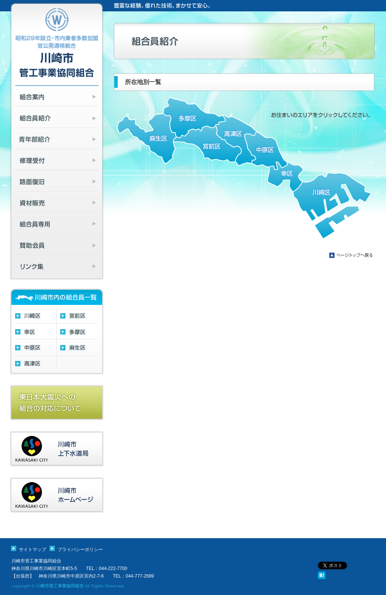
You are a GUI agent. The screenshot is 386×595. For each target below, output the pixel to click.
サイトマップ (32, 549)
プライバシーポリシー (80, 549)
